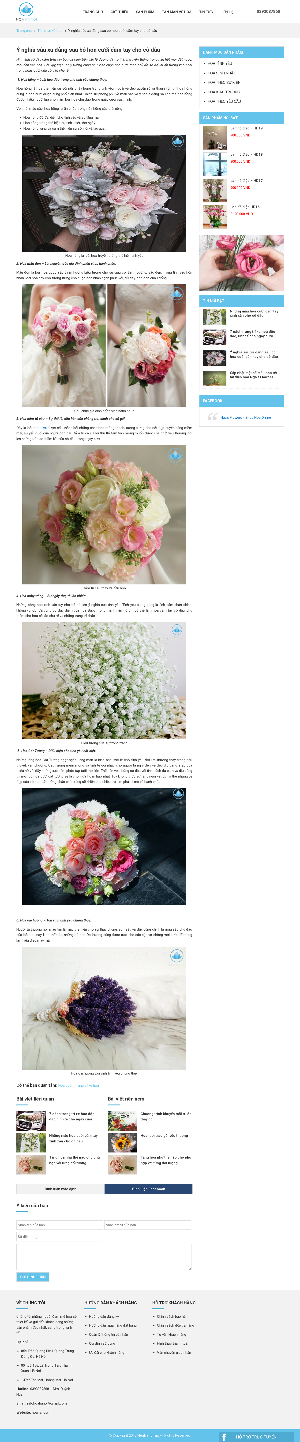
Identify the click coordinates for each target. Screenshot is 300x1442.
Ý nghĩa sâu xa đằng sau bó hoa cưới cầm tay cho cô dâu (254, 354)
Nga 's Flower (26, 11)
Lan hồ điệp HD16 (245, 207)
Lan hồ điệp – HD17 (246, 181)
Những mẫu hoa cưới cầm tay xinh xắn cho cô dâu (254, 313)
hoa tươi (40, 428)
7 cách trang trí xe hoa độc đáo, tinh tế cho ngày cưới (252, 334)
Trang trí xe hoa (87, 1085)
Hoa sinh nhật (221, 73)
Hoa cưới (65, 1085)
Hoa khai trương (224, 92)
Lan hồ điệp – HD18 (246, 154)
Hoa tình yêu (220, 63)
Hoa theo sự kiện (224, 82)
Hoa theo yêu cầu (224, 101)
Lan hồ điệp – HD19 (246, 128)
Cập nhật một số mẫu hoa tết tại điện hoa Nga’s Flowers (253, 375)
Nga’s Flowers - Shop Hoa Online (246, 417)
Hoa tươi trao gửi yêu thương (164, 1136)
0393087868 (268, 11)
